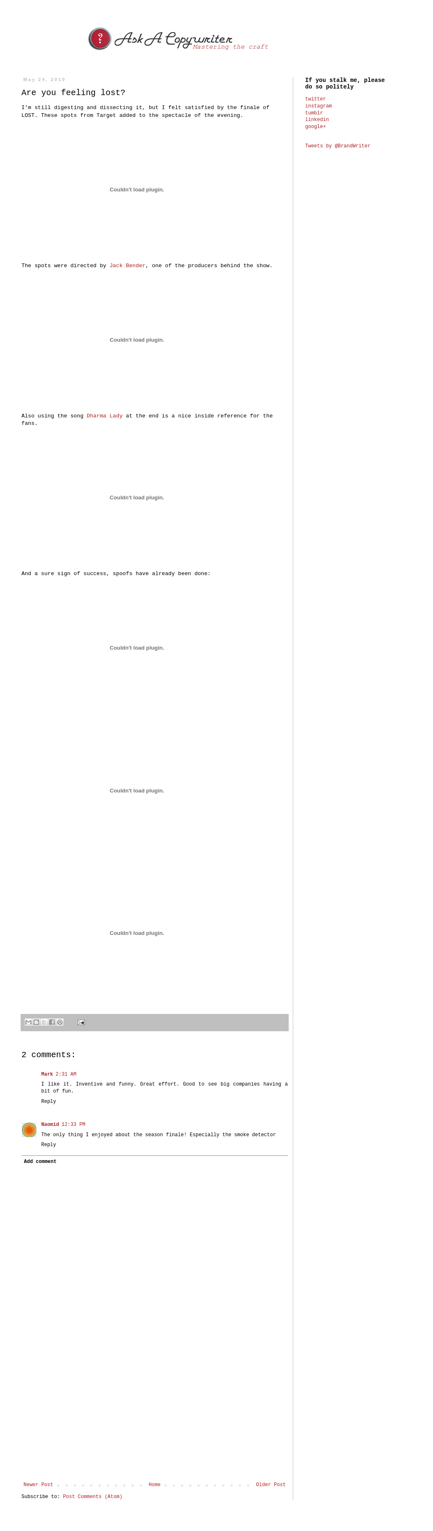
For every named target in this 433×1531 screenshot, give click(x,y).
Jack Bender (128, 266)
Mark (47, 1074)
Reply (48, 1102)
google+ (315, 127)
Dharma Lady (104, 416)
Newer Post (38, 1485)
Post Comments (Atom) (92, 1497)
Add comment (40, 1162)
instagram (318, 106)
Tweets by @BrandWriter (337, 146)
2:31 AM (66, 1074)
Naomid (50, 1125)
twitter (315, 99)
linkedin (317, 120)
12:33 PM (73, 1125)
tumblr (314, 113)
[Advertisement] (154, 1414)
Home (155, 1485)
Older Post (271, 1485)
